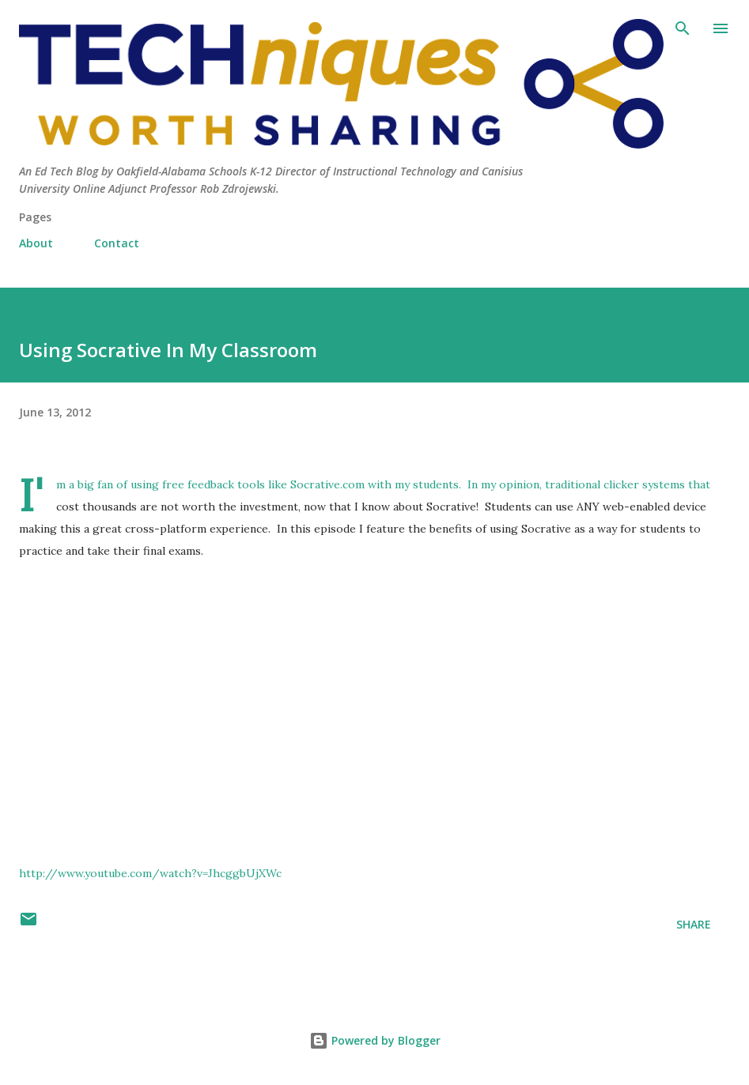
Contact (116, 243)
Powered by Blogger (375, 1040)
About (36, 243)
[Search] (682, 28)
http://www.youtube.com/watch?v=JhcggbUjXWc (150, 873)
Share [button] (693, 924)
